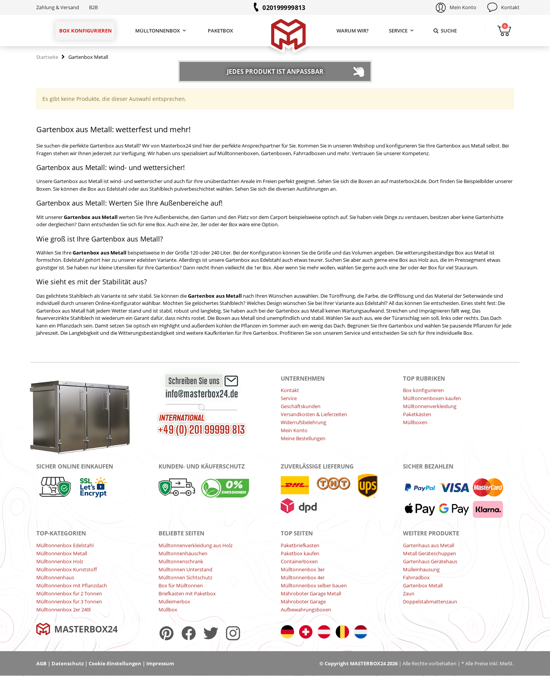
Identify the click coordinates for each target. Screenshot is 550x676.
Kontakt (510, 7)
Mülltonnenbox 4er (303, 577)
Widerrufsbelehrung (303, 422)
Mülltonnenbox (157, 30)
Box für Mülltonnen (181, 585)
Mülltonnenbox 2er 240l (63, 609)
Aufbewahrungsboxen (306, 609)
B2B (93, 7)
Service (398, 30)
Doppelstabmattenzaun (430, 601)
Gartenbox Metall (423, 585)
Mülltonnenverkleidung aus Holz (196, 545)
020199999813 (284, 7)
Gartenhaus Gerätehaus (430, 561)
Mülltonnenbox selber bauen (314, 585)
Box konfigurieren (85, 30)
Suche (445, 30)
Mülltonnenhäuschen (183, 553)
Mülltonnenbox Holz (59, 561)
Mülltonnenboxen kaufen (432, 398)
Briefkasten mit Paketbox (187, 593)
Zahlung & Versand (57, 7)
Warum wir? (352, 30)
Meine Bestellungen (303, 438)
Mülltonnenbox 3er (303, 569)
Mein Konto (463, 7)
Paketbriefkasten (300, 545)
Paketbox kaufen (300, 553)
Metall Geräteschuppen (429, 553)
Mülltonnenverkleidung (429, 406)
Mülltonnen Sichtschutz (185, 577)
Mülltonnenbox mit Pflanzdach (71, 585)
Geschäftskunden (300, 406)
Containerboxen (299, 561)
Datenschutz (68, 663)
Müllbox (168, 609)
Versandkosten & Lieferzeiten (314, 414)
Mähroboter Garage (303, 601)
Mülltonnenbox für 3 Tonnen (69, 601)
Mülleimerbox (174, 601)
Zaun (408, 593)
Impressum (160, 663)
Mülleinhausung (421, 569)
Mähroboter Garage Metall (311, 593)
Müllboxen (415, 422)
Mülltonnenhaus (55, 577)
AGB (41, 663)
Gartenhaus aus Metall (428, 545)
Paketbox (220, 30)
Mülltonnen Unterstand (185, 569)
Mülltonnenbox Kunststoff (66, 569)
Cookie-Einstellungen (115, 663)
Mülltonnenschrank (181, 561)
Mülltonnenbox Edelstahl (65, 545)
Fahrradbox (416, 577)
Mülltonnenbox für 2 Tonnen (69, 593)
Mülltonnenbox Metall (61, 553)
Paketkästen (417, 414)
